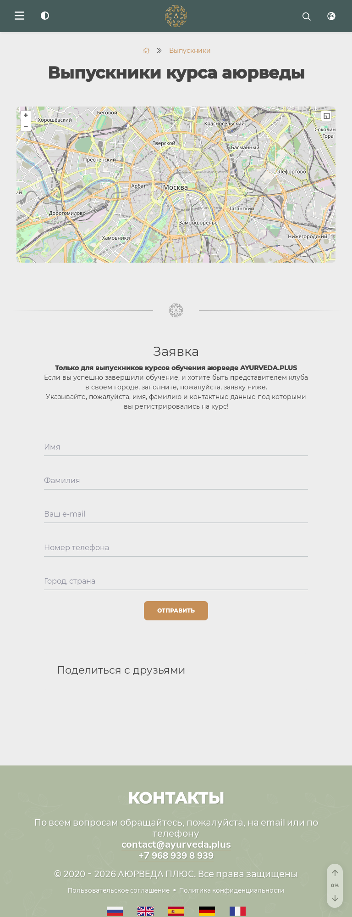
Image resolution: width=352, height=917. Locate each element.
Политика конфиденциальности (231, 890)
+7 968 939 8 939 (176, 855)
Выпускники (190, 50)
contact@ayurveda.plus (176, 844)
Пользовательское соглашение (119, 890)
